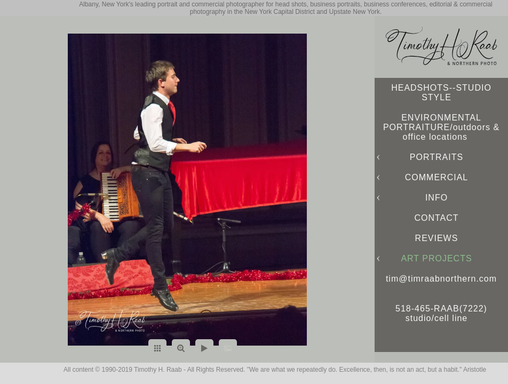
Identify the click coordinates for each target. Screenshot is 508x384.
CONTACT (436, 217)
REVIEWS (436, 238)
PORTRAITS (436, 157)
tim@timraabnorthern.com (441, 278)
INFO (436, 197)
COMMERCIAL (436, 177)
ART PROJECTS (436, 258)
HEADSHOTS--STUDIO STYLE (441, 92)
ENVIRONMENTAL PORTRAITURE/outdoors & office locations (441, 127)
